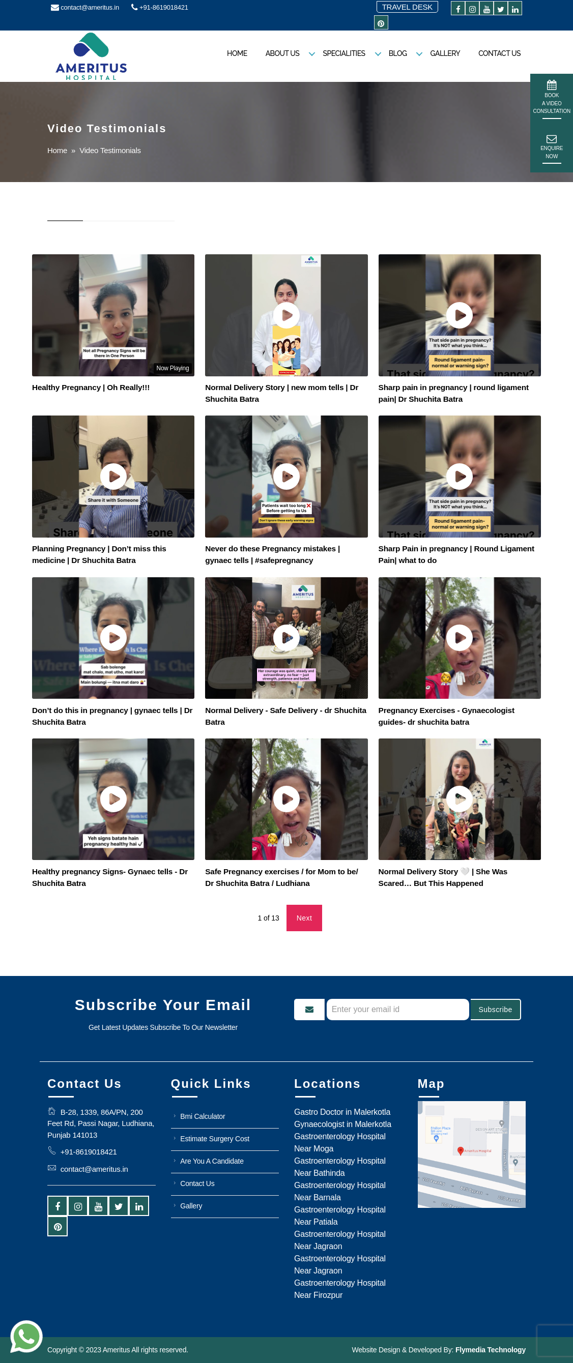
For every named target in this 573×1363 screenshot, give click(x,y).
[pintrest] (381, 24)
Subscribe (495, 1009)
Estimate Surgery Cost (214, 1139)
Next (304, 918)
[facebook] (458, 10)
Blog (398, 53)
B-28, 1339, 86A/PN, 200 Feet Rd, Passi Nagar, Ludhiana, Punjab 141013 (100, 1123)
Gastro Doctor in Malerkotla (342, 1112)
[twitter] (501, 10)
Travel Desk (407, 7)
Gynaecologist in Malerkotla (342, 1124)
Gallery (445, 53)
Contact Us (499, 53)
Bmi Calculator (202, 1116)
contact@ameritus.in (85, 7)
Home (237, 53)
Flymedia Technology (489, 1350)
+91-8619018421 (159, 7)
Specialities (344, 53)
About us (283, 53)
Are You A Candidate (211, 1161)
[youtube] (486, 10)
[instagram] (472, 10)
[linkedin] (515, 10)
